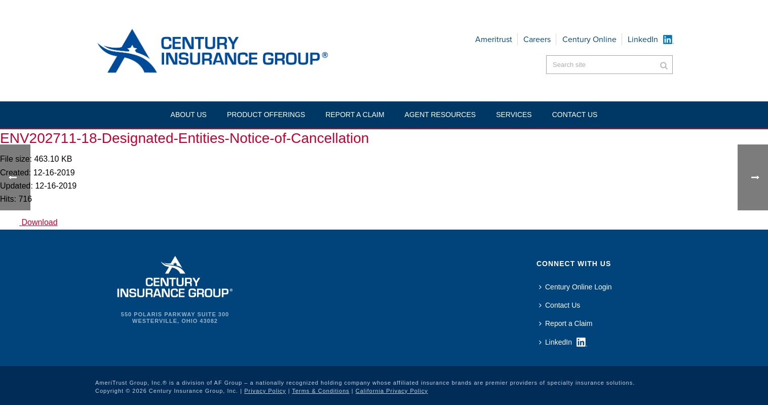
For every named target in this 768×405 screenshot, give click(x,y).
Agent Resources (440, 115)
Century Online (589, 39)
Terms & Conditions (320, 391)
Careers (537, 39)
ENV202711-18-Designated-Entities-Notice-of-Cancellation (184, 138)
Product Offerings (266, 115)
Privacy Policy (265, 391)
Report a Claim (354, 115)
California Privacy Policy (392, 391)
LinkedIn (643, 39)
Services (514, 115)
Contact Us (559, 305)
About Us (189, 115)
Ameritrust (493, 39)
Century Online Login (575, 287)
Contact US (575, 115)
